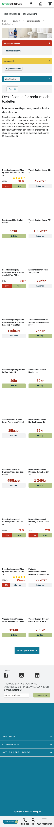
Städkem (16, 21)
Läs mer (40, 186)
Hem (4, 21)
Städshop (27, 736)
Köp (14, 236)
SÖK (33, 821)
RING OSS (25, 821)
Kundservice (27, 744)
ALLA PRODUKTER (44, 821)
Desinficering (7, 24)
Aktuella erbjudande (27, 752)
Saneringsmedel (33, 21)
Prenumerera (42, 695)
